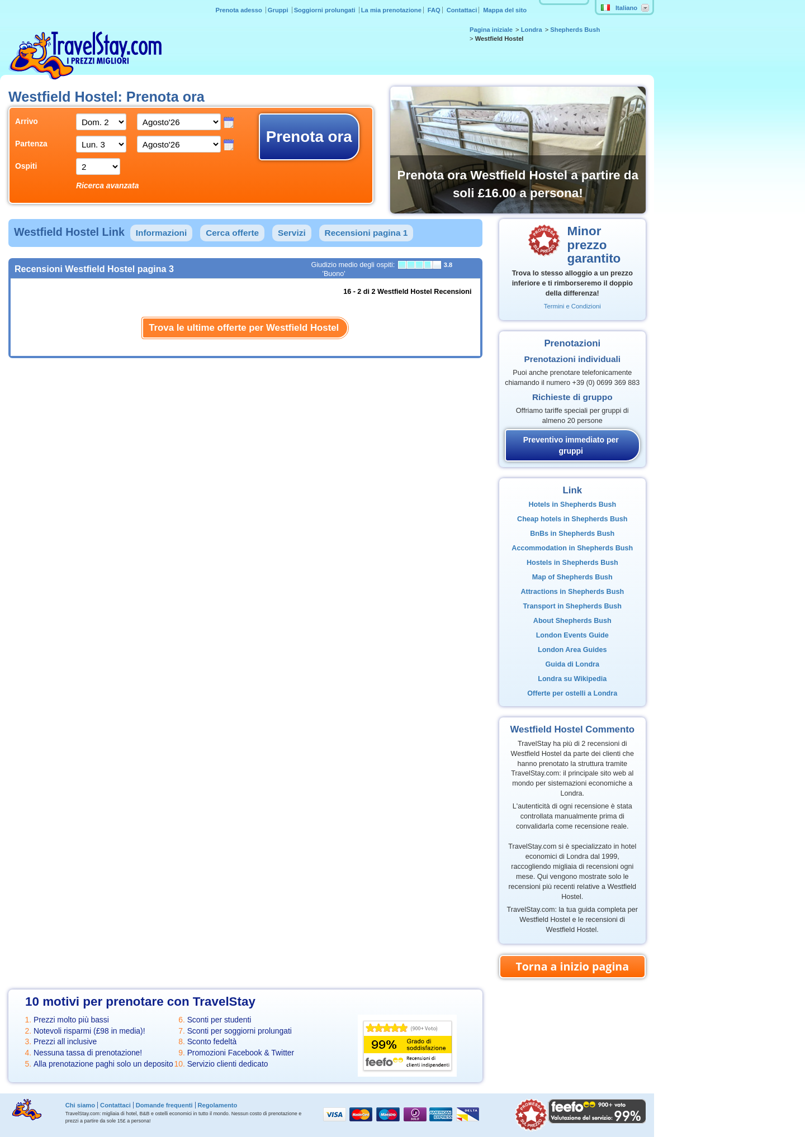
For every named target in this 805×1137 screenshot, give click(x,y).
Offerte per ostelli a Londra (572, 693)
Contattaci (462, 10)
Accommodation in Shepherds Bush (572, 548)
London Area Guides (572, 650)
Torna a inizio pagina (572, 966)
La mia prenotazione (391, 10)
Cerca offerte (232, 232)
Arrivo (26, 121)
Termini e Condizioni (572, 306)
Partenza (31, 143)
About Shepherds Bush (572, 621)
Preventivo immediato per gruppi (571, 445)
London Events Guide (572, 635)
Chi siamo (80, 1105)
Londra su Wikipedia (572, 679)
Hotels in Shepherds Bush (572, 504)
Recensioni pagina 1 (366, 232)
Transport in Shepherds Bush (572, 606)
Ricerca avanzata (107, 185)
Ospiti (26, 165)
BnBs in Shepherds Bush (572, 533)
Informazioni (161, 232)
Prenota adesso (239, 10)
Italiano (619, 7)
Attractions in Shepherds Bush (572, 592)
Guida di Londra (572, 664)
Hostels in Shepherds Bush (572, 563)
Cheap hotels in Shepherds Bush (572, 519)
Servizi (292, 232)
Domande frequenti (164, 1105)
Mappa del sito (505, 10)
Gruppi (279, 10)
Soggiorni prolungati (325, 10)
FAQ (434, 10)
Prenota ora (309, 136)
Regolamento (217, 1105)
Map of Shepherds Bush (572, 577)
